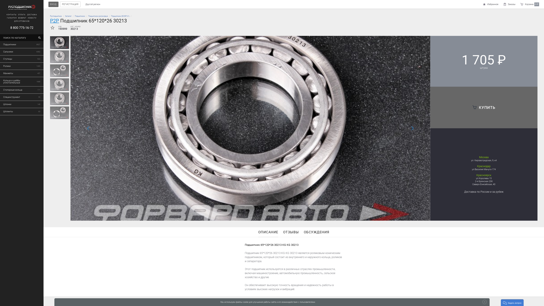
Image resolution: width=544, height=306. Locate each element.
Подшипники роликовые (98, 16)
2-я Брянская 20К (484, 181)
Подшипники (80, 16)
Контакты (8, 15)
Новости (29, 18)
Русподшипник (56, 16)
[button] (247, 217)
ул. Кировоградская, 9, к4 (484, 160)
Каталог (68, 16)
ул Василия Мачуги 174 (484, 169)
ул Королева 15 (484, 178)
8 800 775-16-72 (18, 27)
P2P (54, 21)
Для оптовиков (18, 21)
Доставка (29, 15)
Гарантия (8, 18)
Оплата (18, 15)
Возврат (19, 18)
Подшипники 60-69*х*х (120, 16)
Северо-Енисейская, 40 (483, 184)
